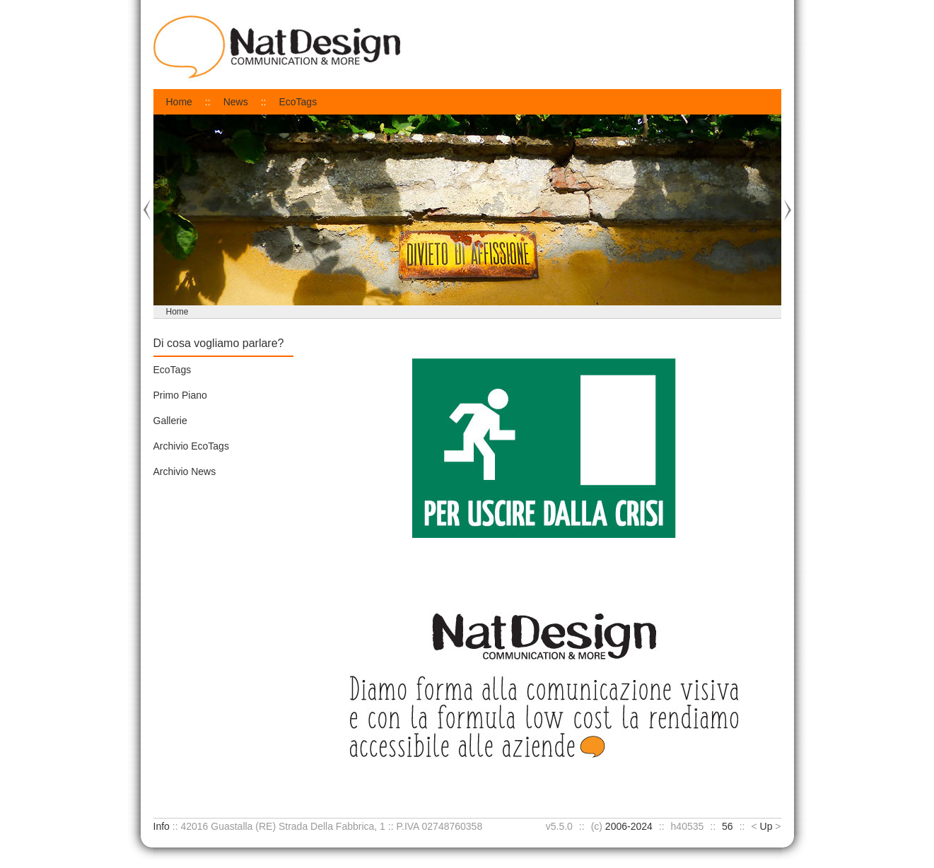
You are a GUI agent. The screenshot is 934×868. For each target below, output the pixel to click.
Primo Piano (180, 395)
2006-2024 (629, 826)
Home (179, 101)
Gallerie (170, 420)
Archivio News (184, 471)
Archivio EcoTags (191, 446)
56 (727, 826)
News (235, 101)
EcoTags (298, 101)
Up (766, 826)
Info (161, 826)
